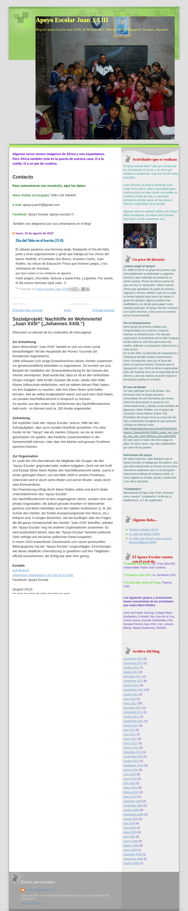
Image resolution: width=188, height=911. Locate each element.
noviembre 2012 (133, 680)
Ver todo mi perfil (31, 903)
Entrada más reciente (27, 310)
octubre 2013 (131, 667)
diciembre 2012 (132, 676)
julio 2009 (129, 823)
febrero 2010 (131, 792)
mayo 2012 (130, 703)
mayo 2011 (130, 738)
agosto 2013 (130, 672)
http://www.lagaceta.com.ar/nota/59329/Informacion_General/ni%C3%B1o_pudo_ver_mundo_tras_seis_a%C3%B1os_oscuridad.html (150, 432)
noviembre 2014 (133, 658)
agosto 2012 (130, 694)
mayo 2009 (130, 832)
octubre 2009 (131, 810)
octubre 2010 (131, 761)
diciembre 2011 (132, 707)
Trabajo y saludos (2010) (143, 529)
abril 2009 (129, 836)
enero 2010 (130, 796)
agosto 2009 (130, 818)
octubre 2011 (131, 716)
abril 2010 (129, 783)
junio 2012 (129, 698)
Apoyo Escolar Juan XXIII (72, 19)
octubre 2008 (131, 863)
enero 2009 (130, 850)
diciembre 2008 (132, 854)
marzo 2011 (130, 743)
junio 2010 (129, 774)
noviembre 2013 (133, 663)
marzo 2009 (130, 841)
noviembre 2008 (133, 858)
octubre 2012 (131, 685)
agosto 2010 (130, 769)
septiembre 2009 (133, 814)
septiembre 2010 (133, 765)
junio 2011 (129, 734)
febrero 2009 (131, 845)
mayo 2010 (130, 778)
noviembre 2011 (133, 712)
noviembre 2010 (133, 756)
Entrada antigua (103, 310)
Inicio (67, 310)
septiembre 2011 (133, 721)
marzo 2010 (130, 787)
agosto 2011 (130, 725)
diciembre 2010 (132, 752)
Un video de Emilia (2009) (144, 534)
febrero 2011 (131, 747)
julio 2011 (129, 730)
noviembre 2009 (133, 805)
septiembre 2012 (133, 689)
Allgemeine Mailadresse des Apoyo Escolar (42, 575)
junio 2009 (129, 827)
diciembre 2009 (132, 801)
